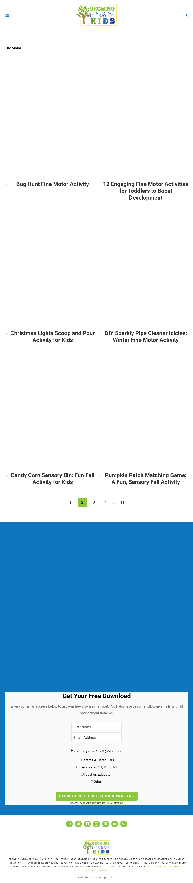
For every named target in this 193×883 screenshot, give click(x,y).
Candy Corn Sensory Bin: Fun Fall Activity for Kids (52, 478)
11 (122, 502)
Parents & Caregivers (97, 760)
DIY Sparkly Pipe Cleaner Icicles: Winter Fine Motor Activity (146, 336)
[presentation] (53, 120)
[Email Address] (96, 737)
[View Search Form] (185, 15)
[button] (96, 767)
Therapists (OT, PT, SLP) (98, 767)
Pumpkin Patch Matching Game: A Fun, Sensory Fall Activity (145, 478)
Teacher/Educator (98, 774)
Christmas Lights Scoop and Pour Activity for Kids (52, 336)
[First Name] (96, 727)
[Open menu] (7, 15)
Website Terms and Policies (96, 877)
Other (97, 781)
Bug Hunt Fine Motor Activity (52, 184)
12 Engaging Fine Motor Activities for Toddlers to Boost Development (145, 191)
